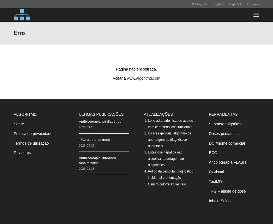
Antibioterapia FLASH (227, 162)
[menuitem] (199, 4)
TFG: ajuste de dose (94, 139)
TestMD (215, 181)
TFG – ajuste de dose (227, 191)
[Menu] (256, 15)
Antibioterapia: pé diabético (100, 121)
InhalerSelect (220, 201)
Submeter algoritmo (225, 124)
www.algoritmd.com (143, 78)
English (218, 4)
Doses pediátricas (224, 133)
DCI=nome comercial (227, 143)
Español (235, 4)
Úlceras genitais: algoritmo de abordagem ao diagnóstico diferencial (169, 139)
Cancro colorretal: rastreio (167, 184)
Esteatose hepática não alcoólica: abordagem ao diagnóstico (166, 158)
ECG (213, 152)
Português (199, 4)
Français (253, 4)
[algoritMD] (22, 15)
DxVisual (216, 172)
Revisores (22, 152)
